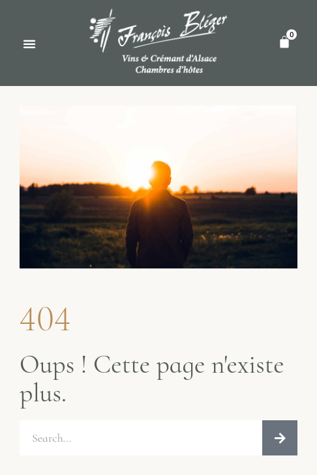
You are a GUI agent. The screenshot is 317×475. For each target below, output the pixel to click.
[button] (29, 43)
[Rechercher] (279, 437)
